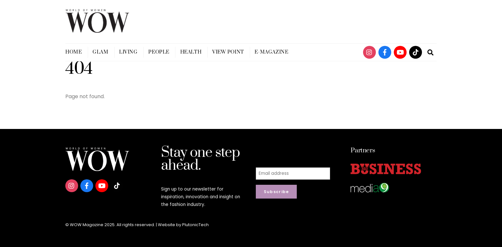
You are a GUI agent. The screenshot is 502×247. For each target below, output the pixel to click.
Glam (100, 52)
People (158, 52)
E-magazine (271, 52)
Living (128, 52)
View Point (228, 52)
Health (190, 52)
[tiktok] (415, 51)
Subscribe (276, 191)
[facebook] (384, 51)
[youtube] (400, 51)
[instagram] (369, 51)
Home (73, 52)
